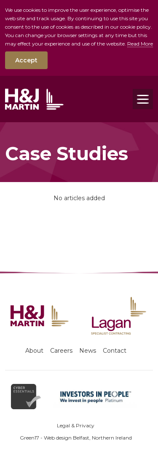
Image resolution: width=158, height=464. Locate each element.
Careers (61, 350)
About (34, 350)
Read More (140, 43)
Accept (26, 60)
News (87, 350)
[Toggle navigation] (143, 99)
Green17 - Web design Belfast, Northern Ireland (76, 437)
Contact (114, 350)
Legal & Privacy (75, 425)
